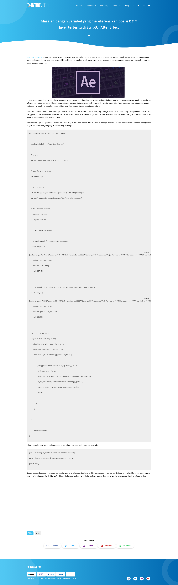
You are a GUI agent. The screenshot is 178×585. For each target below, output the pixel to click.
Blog (38, 533)
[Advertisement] (89, 513)
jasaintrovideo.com (35, 61)
